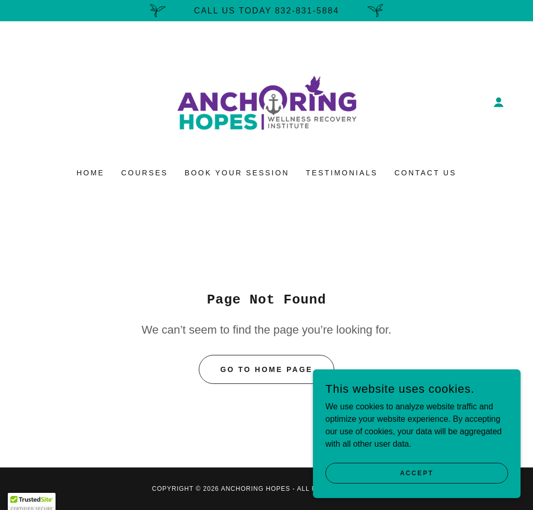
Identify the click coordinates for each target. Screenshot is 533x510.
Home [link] (90, 173)
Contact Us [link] (425, 173)
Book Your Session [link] (237, 173)
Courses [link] (144, 173)
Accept (417, 472)
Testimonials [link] (342, 173)
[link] (266, 101)
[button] (498, 102)
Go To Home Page (266, 369)
